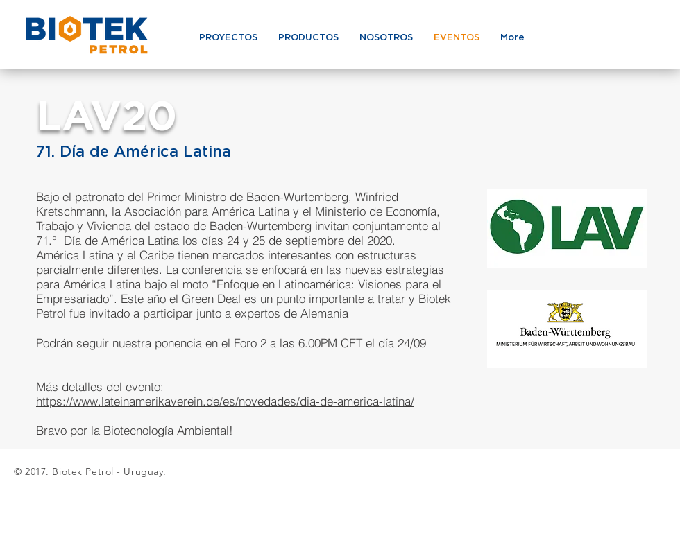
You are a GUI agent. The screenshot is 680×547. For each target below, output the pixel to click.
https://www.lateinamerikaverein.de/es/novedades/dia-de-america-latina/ (225, 401)
